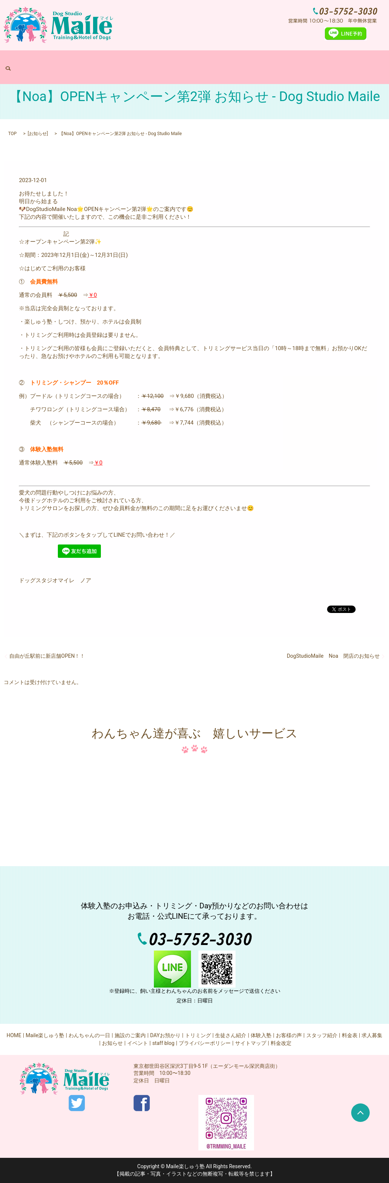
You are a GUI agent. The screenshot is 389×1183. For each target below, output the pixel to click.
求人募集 (307, 61)
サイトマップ (250, 1043)
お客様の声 (289, 1035)
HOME (63, 61)
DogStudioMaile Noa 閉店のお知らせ (333, 656)
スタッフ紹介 (321, 1035)
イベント (137, 1043)
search (327, 61)
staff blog (163, 1043)
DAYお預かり (206, 61)
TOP (12, 133)
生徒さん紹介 (230, 1035)
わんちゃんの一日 (134, 61)
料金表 (285, 61)
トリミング (237, 61)
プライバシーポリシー (205, 1043)
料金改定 (281, 1043)
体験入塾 (264, 61)
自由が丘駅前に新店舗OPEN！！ (47, 656)
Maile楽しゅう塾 (93, 61)
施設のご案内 (173, 61)
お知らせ (38, 133)
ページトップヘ (360, 1112)
